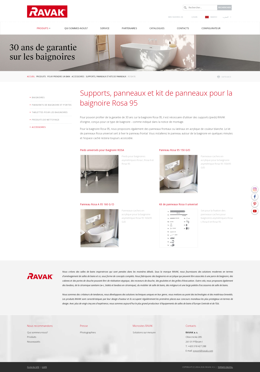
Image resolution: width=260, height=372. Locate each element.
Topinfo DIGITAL (225, 367)
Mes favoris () (175, 17)
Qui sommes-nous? (37, 332)
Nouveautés (33, 341)
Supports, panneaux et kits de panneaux (106, 76)
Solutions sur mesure (144, 332)
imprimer (226, 77)
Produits (41, 76)
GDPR (44, 367)
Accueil (31, 76)
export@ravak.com (203, 350)
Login (194, 17)
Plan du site (33, 367)
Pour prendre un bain (58, 76)
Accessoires (78, 76)
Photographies (88, 332)
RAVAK (47, 11)
